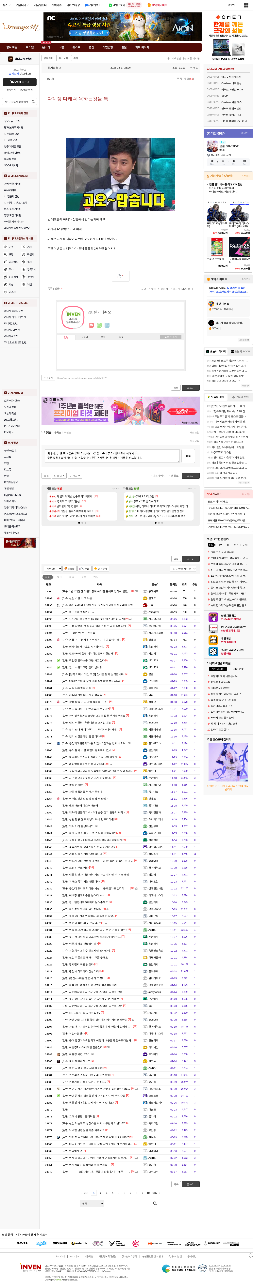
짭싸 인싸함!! (73, 784)
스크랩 (152, 289)
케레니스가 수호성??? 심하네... (83, 646)
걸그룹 (7, 469)
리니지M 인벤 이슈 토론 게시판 (183, 58)
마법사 (30, 254)
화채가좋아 (154, 957)
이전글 (73, 475)
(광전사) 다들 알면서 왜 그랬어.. (84, 978)
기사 (29, 247)
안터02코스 (154, 743)
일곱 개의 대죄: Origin (15, 507)
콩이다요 (153, 791)
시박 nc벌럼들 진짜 (76, 688)
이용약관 (88, 1256)
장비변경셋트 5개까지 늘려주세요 (85, 902)
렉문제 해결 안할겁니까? (80, 943)
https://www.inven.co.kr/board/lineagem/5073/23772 (82, 378)
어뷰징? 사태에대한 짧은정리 (82, 1047)
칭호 (121, 337)
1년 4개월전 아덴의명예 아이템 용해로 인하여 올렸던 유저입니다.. (103, 591)
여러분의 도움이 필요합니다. (82, 909)
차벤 (6, 463)
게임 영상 (9, 488)
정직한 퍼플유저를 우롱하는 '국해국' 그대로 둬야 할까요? (98, 770)
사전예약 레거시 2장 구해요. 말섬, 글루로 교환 (92, 992)
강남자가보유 (155, 632)
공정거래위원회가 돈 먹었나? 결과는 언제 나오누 (94, 743)
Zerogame (153, 612)
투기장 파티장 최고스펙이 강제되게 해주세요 (91, 936)
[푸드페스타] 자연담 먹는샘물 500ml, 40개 (229, 507)
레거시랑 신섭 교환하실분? (81, 1012)
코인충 (152, 1081)
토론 (83, 577)
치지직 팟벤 (10, 159)
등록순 (57, 432)
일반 (59, 577)
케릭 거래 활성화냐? (77, 826)
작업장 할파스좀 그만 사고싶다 (83, 660)
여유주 (152, 1137)
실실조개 (153, 853)
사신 (11, 284)
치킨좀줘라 (154, 922)
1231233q (153, 660)
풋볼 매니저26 (11, 532)
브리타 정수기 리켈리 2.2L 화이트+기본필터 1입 (229, 514)
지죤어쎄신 (154, 729)
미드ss (152, 1061)
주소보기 (63, 58)
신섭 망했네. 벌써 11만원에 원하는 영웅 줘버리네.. (94, 625)
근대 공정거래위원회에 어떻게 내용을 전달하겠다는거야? (98, 1040)
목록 (179, 78)
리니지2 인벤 (11, 323)
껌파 (150, 694)
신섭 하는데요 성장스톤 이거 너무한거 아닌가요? (94, 1123)
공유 (143, 289)
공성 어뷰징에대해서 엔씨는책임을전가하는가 (92, 840)
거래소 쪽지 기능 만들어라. (81, 881)
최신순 (67, 432)
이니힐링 (99, 325)
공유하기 (48, 58)
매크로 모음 (11, 133)
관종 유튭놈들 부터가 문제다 (82, 791)
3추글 (86, 568)
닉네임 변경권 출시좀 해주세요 (83, 1130)
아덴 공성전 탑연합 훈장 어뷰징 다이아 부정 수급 (94, 1095)
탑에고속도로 (155, 985)
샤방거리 (153, 1012)
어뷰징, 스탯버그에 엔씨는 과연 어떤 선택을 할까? (94, 929)
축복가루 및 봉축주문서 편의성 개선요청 (89, 846)
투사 (11, 269)
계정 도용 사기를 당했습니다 (82, 853)
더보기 (107, 325)
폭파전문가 (154, 812)
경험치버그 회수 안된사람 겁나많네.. (86, 950)
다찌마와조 (154, 1088)
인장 (66, 337)
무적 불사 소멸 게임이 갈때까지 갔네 (86, 750)
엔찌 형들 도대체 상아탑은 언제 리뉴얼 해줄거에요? (95, 1137)
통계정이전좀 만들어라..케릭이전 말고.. (88, 916)
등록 (188, 455)
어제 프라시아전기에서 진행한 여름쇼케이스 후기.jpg (96, 1157)
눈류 (150, 605)
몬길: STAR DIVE (229, 146)
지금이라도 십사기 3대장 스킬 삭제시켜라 (89, 757)
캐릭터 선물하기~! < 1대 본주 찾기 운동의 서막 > (93, 812)
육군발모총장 (155, 950)
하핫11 (152, 770)
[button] (79, 523)
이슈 (71, 577)
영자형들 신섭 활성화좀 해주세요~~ (86, 1164)
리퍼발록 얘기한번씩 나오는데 (83, 764)
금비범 (152, 1074)
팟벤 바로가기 (11, 450)
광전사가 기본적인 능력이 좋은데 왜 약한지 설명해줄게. (97, 1026)
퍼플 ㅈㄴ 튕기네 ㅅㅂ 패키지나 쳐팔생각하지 (92, 639)
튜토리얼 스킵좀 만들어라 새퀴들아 (86, 1074)
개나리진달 (154, 784)
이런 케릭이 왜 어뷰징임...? (81, 922)
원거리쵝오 (52, 67)
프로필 (84, 337)
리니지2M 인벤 (12, 329)
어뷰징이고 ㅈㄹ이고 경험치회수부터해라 (89, 985)
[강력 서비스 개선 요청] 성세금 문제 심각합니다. (93, 674)
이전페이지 (159, 475)
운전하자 (153, 646)
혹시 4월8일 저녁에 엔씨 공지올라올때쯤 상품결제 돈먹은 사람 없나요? (106, 605)
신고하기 (163, 289)
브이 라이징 (10, 501)
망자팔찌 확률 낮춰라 (78, 964)
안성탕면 (153, 757)
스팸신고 (175, 289)
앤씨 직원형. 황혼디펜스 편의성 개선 (86, 722)
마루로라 (153, 688)
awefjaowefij (154, 992)
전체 (47, 577)
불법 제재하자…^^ (76, 1061)
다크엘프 (13, 262)
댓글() (189, 78)
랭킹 (103, 337)
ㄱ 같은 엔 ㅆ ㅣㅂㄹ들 (78, 632)
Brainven (153, 722)
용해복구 (153, 591)
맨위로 (175, 475)
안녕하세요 (72, 1150)
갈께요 (152, 598)
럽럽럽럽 (153, 840)
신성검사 (13, 277)
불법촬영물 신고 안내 (152, 1256)
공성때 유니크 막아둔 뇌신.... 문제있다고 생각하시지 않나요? (100, 888)
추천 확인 (187, 289)
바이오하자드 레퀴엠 (14, 520)
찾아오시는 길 (175, 1256)
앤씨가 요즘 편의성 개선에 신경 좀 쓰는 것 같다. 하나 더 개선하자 (103, 860)
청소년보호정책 (129, 1256)
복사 (75, 58)
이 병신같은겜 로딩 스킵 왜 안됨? (85, 798)
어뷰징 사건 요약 (75, 1054)
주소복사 (48, 378)
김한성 (152, 874)
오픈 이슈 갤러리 (12, 400)
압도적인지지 (155, 764)
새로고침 (194, 432)
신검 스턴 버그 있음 (77, 598)
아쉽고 (152, 1109)
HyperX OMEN (12, 494)
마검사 (12, 292)
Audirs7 (152, 929)
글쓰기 (190, 558)
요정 (11, 254)
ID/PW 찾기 (26, 90)
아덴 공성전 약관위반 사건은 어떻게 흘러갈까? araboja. (97, 1088)
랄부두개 (153, 971)
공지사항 (191, 1256)
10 (148, 1192)
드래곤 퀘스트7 (12, 526)
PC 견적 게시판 (12, 426)
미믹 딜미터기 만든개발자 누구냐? (85, 708)
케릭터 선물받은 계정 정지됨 (82, 694)
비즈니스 (74, 1256)
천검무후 (153, 826)
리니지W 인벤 (11, 336)
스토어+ (246, 176)
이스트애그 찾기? (75, 612)
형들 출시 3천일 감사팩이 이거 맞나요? (88, 1102)
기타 (95, 577)
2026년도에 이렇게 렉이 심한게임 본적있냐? (91, 681)
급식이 (152, 1116)
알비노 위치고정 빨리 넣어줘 (82, 667)
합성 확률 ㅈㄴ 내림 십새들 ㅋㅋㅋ (85, 701)
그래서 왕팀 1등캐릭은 (78, 1116)
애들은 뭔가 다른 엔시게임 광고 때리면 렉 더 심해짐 (95, 874)
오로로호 (153, 1095)
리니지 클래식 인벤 (14, 310)
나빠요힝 (153, 881)
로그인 (231, 5)
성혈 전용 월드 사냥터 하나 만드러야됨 (88, 819)
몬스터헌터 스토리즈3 (15, 513)
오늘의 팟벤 (10, 413)
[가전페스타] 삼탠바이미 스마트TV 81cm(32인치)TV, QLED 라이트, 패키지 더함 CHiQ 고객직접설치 (229, 526)
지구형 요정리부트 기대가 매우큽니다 (87, 777)
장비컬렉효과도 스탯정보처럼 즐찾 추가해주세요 (93, 715)
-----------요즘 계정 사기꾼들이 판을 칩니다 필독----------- (97, 1171)
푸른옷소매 (154, 833)
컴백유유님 (154, 909)
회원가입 (11, 90)
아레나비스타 (155, 708)
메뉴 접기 (170, 337)
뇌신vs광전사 (73, 1033)
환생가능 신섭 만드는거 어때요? (84, 1081)
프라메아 (153, 1054)
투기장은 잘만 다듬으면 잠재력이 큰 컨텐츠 (90, 998)
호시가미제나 (155, 819)
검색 (33, 101)
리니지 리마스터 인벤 (15, 317)
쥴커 (150, 1005)
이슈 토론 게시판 (12, 209)
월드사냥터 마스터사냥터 (80, 805)
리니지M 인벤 (23, 59)
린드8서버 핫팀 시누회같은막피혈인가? (88, 653)
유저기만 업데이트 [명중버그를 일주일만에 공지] (93, 618)
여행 (6, 475)
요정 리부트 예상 (75, 867)
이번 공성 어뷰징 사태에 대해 (82, 1068)
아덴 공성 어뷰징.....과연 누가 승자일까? (89, 833)
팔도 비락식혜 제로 (218, 501)
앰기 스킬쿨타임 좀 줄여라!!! (82, 736)
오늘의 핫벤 (10, 407)
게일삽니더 (154, 618)
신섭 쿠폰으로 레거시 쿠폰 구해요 (85, 957)
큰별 (150, 674)
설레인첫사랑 (155, 888)
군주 (11, 247)
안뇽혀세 (153, 1040)
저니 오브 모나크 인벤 (15, 342)
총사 (29, 262)
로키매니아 (154, 625)
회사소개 (60, 1256)
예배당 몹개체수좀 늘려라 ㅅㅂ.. (84, 895)
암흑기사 (31, 269)
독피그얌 (153, 1123)
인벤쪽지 (91, 325)
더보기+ (115, 488)
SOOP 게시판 (11, 165)
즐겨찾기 (102, 568)
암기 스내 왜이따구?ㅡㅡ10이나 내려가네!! (90, 729)
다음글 (58, 475)
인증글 (71, 568)
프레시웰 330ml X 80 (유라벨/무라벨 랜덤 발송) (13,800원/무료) (229, 520)
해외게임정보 (11, 482)
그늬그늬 (153, 1171)
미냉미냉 (153, 1150)
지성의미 (153, 653)
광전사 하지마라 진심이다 (80, 971)
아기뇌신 (153, 1047)
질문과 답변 (11, 196)
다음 (155, 1192)
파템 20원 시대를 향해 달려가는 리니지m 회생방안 (94, 1019)
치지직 (7, 457)
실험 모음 (10, 140)
